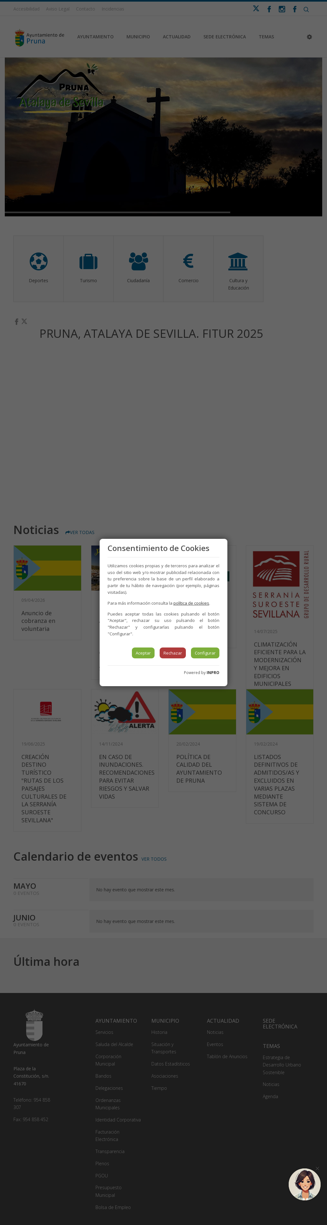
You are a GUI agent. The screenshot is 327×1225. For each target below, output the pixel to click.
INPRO (213, 672)
